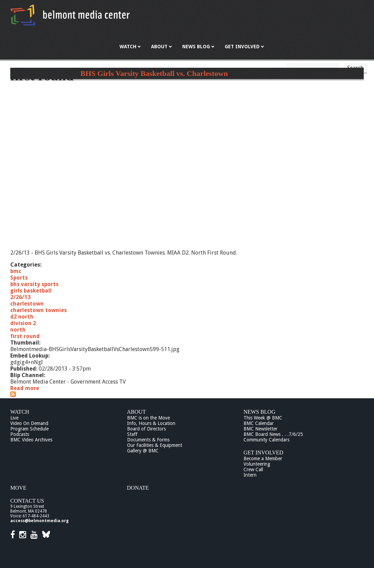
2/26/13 (20, 297)
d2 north (22, 316)
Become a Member (263, 458)
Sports (19, 277)
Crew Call (253, 469)
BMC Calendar (259, 423)
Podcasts (19, 434)
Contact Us (27, 501)
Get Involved (263, 452)
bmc (15, 271)
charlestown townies (38, 310)
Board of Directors (146, 428)
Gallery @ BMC (143, 450)
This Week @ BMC (263, 418)
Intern (250, 475)
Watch (19, 412)
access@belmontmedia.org (39, 520)
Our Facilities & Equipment (154, 445)
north (18, 329)
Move (18, 488)
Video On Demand (29, 423)
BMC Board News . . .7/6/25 (273, 434)
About (136, 412)
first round (25, 336)
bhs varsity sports (34, 284)
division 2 (23, 323)
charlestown (27, 303)
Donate (138, 488)
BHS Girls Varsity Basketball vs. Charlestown (154, 73)
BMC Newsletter (260, 428)
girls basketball (31, 290)
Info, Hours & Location (151, 423)
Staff (132, 434)
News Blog (259, 412)
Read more (24, 388)
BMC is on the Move (148, 418)
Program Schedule (29, 428)
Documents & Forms (148, 439)
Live (14, 418)
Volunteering (257, 464)
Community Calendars (266, 439)
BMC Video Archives (31, 439)
